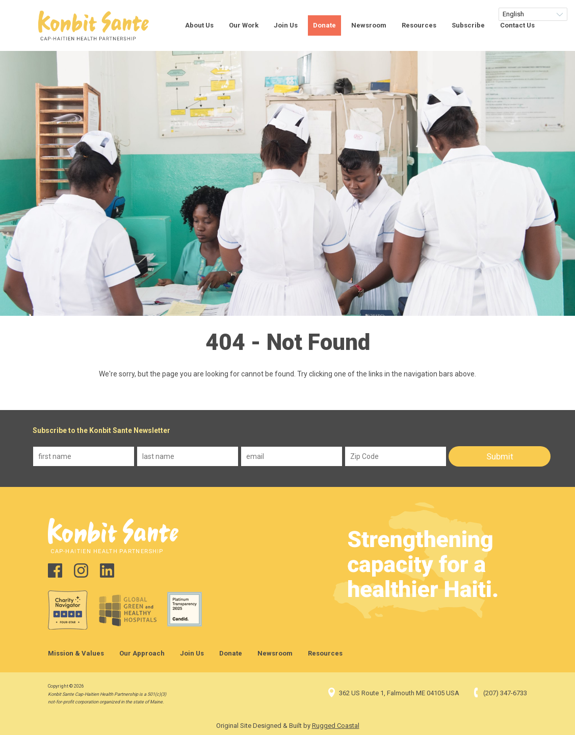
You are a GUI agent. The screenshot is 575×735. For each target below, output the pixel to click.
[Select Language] (533, 14)
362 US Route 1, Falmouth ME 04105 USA (393, 693)
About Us (199, 25)
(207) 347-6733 (499, 693)
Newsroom (368, 25)
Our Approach (142, 653)
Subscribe (468, 25)
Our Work (243, 25)
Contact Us (517, 25)
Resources (419, 25)
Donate (324, 25)
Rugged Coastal (335, 725)
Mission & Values (76, 653)
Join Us (286, 25)
